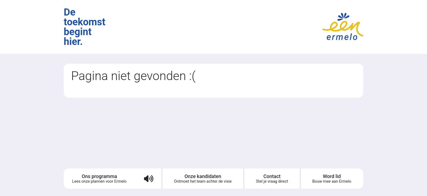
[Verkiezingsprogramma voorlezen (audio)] (148, 179)
